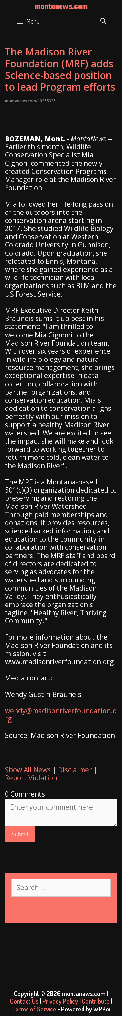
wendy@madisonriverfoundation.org (60, 714)
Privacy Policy (60, 1001)
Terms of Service (34, 1009)
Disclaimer (75, 769)
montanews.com (61, 7)
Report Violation (31, 777)
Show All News (28, 769)
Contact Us (24, 1001)
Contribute (96, 1001)
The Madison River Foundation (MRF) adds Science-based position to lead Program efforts (60, 69)
